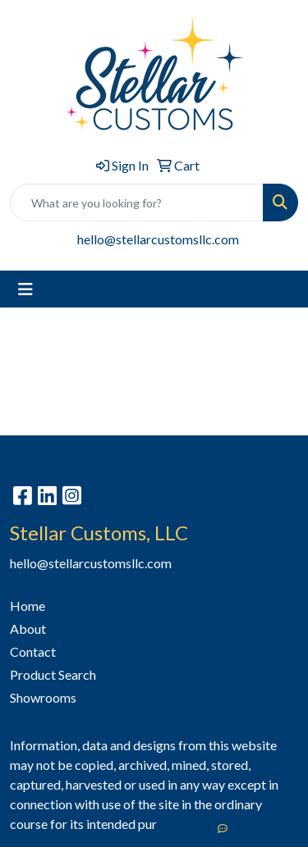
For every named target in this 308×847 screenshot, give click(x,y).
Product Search (53, 674)
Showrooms (43, 697)
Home (27, 605)
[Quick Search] (137, 202)
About (28, 628)
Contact (33, 651)
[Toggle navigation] (25, 289)
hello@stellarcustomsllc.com (158, 239)
